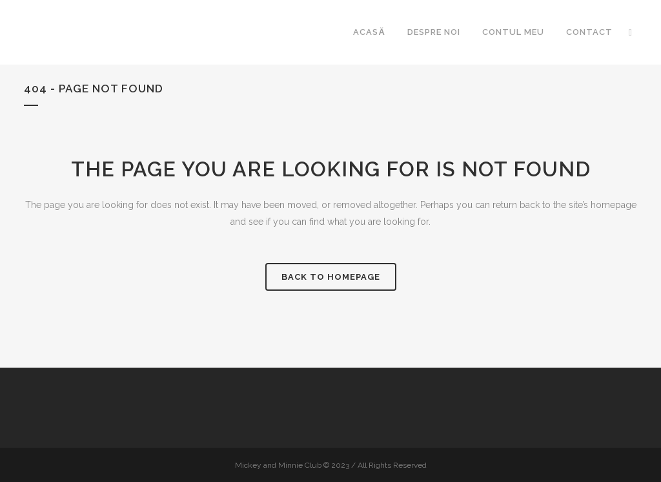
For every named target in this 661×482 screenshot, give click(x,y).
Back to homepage (330, 277)
